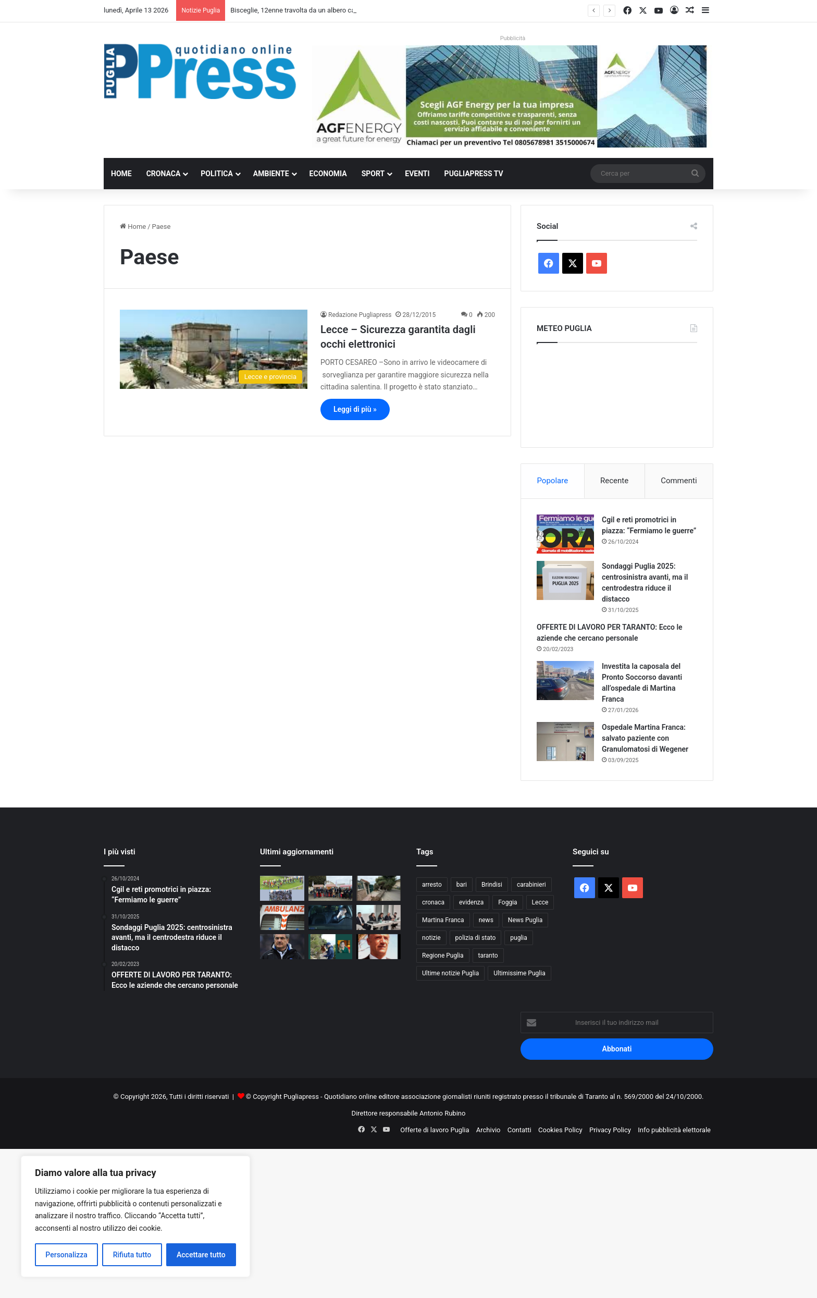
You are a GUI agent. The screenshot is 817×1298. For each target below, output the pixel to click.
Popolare (552, 480)
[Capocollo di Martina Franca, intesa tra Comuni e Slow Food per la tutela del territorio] (330, 888)
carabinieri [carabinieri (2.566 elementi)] (531, 884)
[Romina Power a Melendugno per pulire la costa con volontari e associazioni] (330, 946)
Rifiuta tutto (132, 1255)
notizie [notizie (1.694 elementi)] (431, 937)
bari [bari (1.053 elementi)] (461, 884)
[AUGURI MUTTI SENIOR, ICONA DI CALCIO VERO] (282, 946)
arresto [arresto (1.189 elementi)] (432, 884)
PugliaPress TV (473, 173)
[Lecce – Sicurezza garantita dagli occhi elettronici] (213, 349)
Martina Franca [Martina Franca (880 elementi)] (443, 920)
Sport (373, 173)
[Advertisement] (312, 1222)
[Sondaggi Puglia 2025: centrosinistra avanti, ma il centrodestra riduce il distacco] (565, 580)
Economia (328, 173)
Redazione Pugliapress (359, 315)
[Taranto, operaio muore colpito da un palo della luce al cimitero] (282, 917)
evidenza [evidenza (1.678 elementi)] (471, 902)
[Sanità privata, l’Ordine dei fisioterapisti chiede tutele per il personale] (378, 917)
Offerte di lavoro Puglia (434, 1130)
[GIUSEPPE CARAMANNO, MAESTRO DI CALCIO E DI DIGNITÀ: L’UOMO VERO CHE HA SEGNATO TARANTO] (378, 946)
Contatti (519, 1130)
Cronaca (163, 173)
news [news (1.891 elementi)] (486, 920)
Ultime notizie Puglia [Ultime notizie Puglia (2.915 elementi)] (450, 973)
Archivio (488, 1130)
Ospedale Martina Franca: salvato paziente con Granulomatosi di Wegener (645, 738)
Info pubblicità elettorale (674, 1130)
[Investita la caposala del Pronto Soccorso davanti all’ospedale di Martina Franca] (565, 680)
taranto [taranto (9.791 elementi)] (488, 955)
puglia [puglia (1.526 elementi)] (518, 937)
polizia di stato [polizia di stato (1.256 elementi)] (475, 937)
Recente (614, 480)
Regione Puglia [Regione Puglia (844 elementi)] (443, 955)
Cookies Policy (560, 1130)
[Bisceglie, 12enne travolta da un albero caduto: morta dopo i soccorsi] (378, 888)
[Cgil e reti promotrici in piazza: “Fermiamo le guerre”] (565, 534)
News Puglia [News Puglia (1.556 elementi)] (525, 920)
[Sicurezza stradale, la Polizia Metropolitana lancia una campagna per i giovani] (330, 917)
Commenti (679, 480)
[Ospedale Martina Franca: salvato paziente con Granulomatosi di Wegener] (565, 741)
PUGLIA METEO (617, 392)
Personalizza (66, 1255)
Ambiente (271, 173)
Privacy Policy (610, 1130)
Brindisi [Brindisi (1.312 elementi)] (491, 884)
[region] (135, 1216)
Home (121, 173)
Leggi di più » (355, 409)
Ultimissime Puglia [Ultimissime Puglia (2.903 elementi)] (519, 973)
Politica (216, 173)
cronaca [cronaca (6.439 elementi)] (433, 902)
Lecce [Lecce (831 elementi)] (540, 902)
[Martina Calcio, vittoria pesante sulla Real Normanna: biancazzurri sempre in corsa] (282, 888)
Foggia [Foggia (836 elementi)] (507, 902)
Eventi (417, 173)
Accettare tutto (201, 1255)
